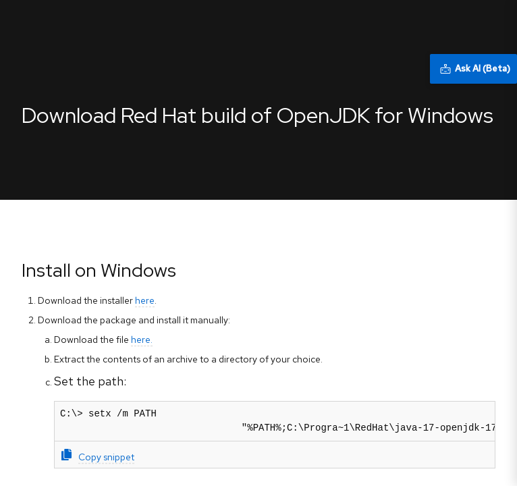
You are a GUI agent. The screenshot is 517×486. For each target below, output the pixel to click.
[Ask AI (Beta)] (473, 69)
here (145, 300)
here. (142, 339)
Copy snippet (97, 456)
